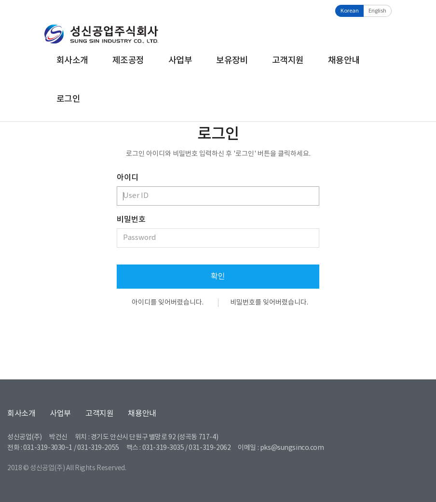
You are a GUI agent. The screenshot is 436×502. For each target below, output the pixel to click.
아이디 (127, 177)
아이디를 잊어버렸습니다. (168, 303)
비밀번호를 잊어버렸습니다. (269, 303)
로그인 (68, 99)
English (377, 11)
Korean (350, 11)
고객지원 (288, 61)
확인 (218, 276)
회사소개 (72, 61)
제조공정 (128, 61)
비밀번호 (131, 219)
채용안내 (344, 61)
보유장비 (232, 61)
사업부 (180, 61)
